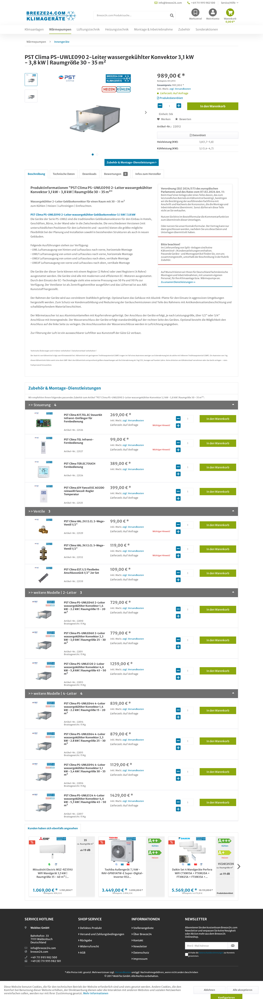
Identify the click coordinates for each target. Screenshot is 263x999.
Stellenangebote (143, 928)
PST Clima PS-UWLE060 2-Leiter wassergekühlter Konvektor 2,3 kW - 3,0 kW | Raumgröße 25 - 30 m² (85, 638)
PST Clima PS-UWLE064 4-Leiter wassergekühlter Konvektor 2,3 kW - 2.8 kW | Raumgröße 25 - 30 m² (85, 739)
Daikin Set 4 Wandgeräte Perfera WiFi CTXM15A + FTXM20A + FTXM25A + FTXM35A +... (192, 873)
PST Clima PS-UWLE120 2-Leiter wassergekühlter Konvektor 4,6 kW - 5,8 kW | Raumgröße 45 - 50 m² (85, 668)
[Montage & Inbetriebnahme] (153, 29)
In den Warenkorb (221, 418)
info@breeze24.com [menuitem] (168, 2)
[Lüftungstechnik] (88, 29)
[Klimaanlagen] (34, 29)
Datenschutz (140, 952)
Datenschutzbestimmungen (211, 953)
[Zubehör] (184, 29)
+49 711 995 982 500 (44, 957)
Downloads (89, 174)
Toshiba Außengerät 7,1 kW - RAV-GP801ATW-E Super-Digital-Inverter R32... (122, 873)
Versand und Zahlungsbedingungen (101, 934)
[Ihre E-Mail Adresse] (206, 945)
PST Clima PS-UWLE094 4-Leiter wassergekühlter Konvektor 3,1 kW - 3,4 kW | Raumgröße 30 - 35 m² (85, 769)
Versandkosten (123, 972)
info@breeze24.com (43, 948)
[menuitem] (134, 17)
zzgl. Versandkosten (180, 88)
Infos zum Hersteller (148, 174)
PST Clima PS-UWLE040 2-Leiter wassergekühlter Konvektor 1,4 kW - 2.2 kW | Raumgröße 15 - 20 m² (84, 607)
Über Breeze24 (142, 934)
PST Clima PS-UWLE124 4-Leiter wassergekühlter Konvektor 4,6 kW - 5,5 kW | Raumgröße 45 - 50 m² (85, 800)
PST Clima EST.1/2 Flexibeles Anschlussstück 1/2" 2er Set (81, 571)
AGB (81, 952)
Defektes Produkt (90, 928)
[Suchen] (172, 15)
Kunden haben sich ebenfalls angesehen (53, 828)
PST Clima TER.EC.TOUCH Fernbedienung (79, 465)
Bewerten (183, 119)
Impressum (140, 958)
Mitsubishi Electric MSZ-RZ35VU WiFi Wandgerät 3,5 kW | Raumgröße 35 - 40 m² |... (53, 873)
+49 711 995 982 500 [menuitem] (201, 2)
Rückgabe (85, 940)
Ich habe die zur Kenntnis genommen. (211, 954)
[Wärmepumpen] (60, 29)
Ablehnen (209, 990)
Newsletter (139, 946)
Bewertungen (116, 174)
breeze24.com (39, 951)
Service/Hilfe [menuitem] (228, 2)
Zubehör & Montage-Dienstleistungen (132, 162)
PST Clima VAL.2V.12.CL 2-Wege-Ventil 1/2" (84, 523)
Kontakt (137, 940)
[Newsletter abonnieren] (233, 945)
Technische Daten (64, 174)
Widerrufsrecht (88, 946)
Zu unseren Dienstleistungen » (178, 282)
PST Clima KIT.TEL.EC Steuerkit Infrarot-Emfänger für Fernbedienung (83, 418)
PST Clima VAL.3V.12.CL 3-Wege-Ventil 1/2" (84, 547)
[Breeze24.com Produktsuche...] (134, 15)
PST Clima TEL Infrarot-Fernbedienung (79, 441)
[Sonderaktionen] (207, 29)
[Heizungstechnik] (117, 29)
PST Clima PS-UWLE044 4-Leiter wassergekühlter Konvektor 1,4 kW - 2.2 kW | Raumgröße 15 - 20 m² (84, 708)
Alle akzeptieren (242, 990)
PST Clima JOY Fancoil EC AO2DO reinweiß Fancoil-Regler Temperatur (84, 491)
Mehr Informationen (95, 993)
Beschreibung (36, 174)
